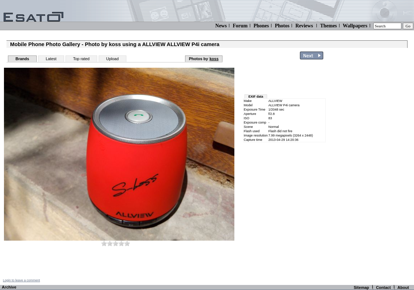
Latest (51, 59)
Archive (9, 287)
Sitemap (361, 287)
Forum (240, 25)
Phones (261, 25)
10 (127, 243)
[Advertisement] (285, 78)
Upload (112, 59)
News (221, 25)
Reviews (304, 25)
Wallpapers (355, 25)
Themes (328, 25)
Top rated (81, 59)
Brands (22, 59)
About (403, 287)
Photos (282, 25)
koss (214, 59)
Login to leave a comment (21, 280)
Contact (383, 287)
